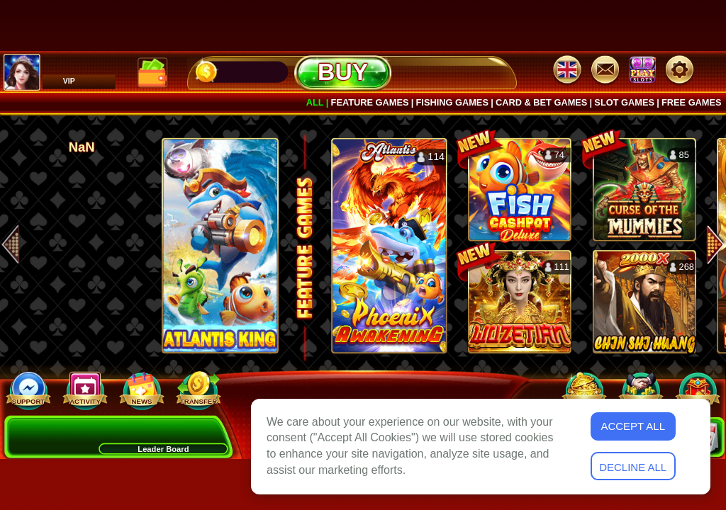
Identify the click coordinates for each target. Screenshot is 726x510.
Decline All (632, 467)
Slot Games (624, 103)
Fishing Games (452, 103)
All (315, 103)
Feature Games (370, 103)
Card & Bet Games (541, 103)
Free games (691, 103)
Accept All (633, 426)
